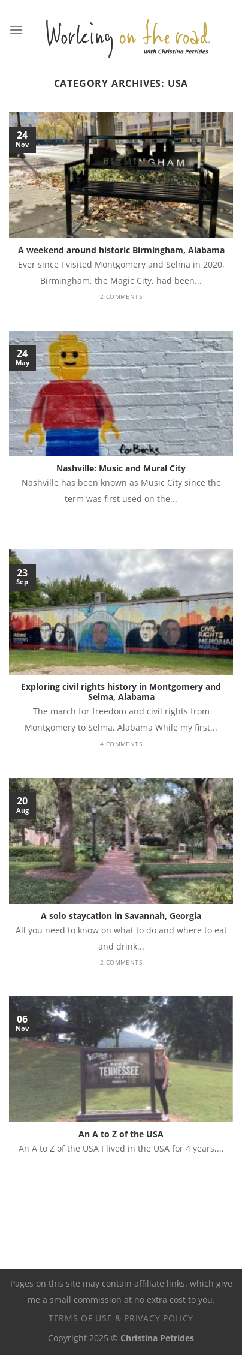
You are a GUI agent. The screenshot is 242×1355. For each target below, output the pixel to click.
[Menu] (16, 29)
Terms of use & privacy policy (121, 1318)
